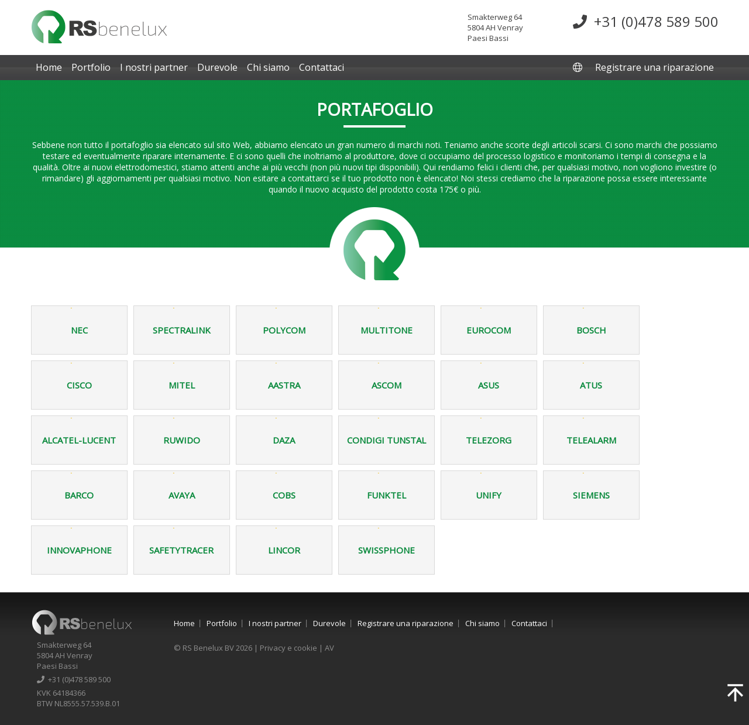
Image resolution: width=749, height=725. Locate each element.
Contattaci (321, 67)
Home (49, 67)
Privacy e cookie (288, 647)
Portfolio (91, 67)
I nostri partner (154, 67)
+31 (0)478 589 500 (646, 21)
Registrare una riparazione (654, 67)
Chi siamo (268, 67)
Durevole (217, 67)
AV (329, 647)
